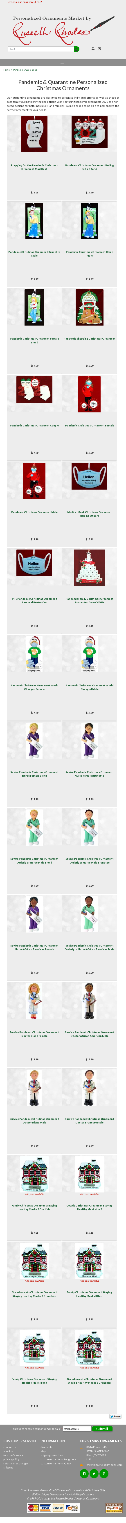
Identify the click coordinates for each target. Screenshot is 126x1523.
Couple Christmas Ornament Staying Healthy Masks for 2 (89, 1207)
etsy (43, 1451)
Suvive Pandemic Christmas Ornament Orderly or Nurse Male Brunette (89, 860)
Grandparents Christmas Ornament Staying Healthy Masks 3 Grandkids (89, 1381)
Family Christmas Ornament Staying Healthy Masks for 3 (34, 1381)
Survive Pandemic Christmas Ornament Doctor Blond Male (34, 1120)
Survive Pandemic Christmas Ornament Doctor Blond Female (34, 1034)
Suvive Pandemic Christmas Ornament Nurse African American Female (34, 947)
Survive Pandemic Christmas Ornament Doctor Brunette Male (89, 1120)
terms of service (13, 1455)
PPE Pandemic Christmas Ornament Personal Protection (34, 600)
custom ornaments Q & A (55, 1463)
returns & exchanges (16, 1463)
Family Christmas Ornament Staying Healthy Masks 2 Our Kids (34, 1207)
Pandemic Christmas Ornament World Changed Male (89, 687)
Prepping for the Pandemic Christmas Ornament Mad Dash (34, 167)
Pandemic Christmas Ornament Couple (34, 425)
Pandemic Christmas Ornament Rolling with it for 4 (89, 167)
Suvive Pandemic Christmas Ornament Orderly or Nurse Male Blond (34, 860)
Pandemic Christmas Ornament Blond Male (89, 253)
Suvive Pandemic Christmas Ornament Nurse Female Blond (34, 774)
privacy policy (11, 1459)
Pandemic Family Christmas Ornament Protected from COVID (89, 600)
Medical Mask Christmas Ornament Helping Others (89, 514)
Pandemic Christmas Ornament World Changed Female (34, 687)
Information (52, 1441)
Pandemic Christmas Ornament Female (89, 425)
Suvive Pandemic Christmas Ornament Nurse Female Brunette (89, 774)
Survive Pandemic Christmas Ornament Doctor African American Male (89, 1034)
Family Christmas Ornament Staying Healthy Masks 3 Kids (89, 1294)
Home (6, 70)
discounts (46, 1447)
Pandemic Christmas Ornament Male (34, 512)
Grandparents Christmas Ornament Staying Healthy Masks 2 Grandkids (34, 1294)
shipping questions (51, 1455)
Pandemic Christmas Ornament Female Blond (34, 340)
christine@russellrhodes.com (101, 1464)
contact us (9, 1447)
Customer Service (20, 1441)
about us (8, 1451)
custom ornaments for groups (58, 1459)
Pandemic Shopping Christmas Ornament (89, 338)
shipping (8, 1467)
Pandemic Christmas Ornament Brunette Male (34, 253)
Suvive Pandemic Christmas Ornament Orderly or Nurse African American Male (89, 947)
